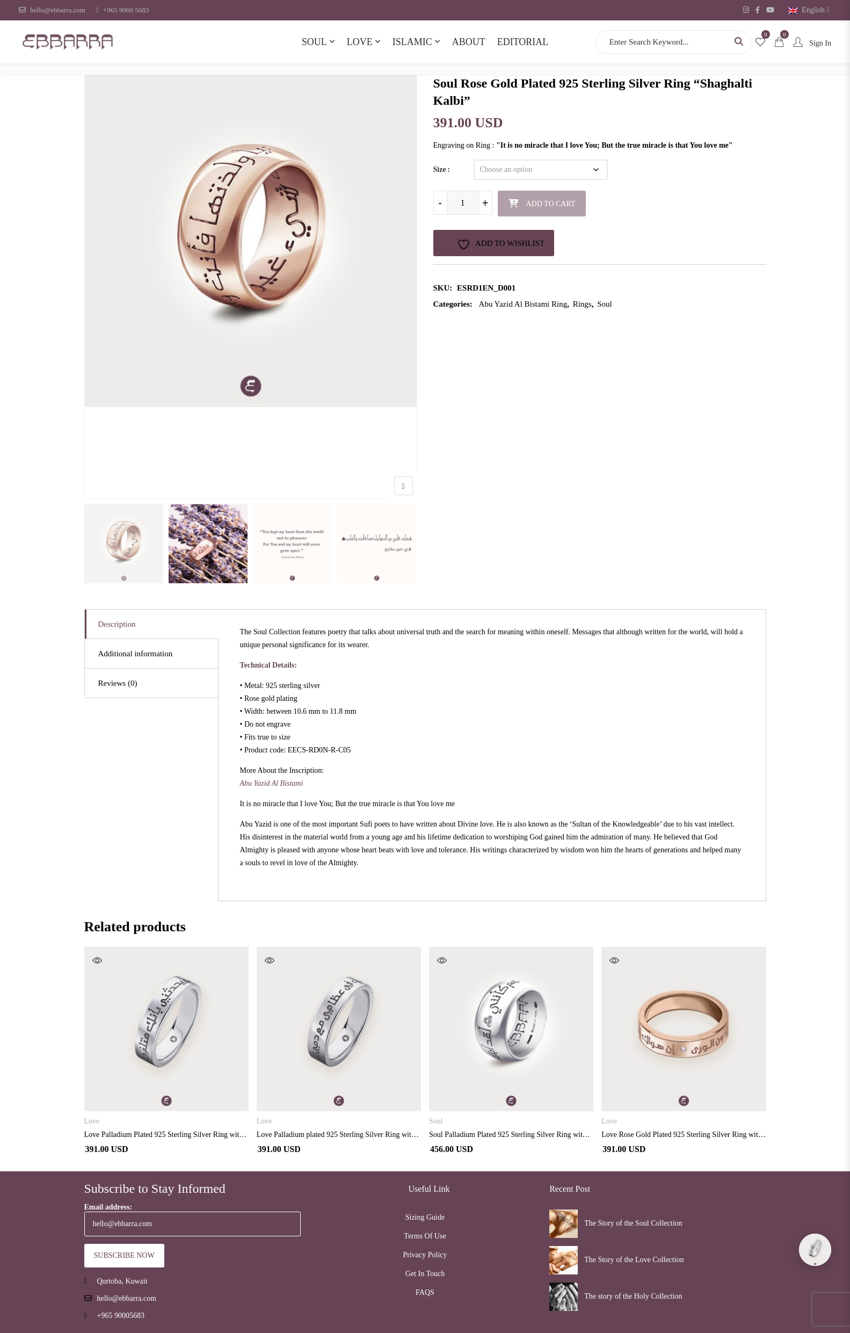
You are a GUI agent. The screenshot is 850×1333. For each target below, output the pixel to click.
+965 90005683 (120, 1316)
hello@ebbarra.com (52, 10)
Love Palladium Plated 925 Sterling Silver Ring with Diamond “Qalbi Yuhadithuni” (166, 1135)
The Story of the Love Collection (634, 1260)
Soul (314, 42)
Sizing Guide (425, 1217)
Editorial (523, 42)
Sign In (810, 43)
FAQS (425, 1292)
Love (360, 42)
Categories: (453, 304)
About (468, 42)
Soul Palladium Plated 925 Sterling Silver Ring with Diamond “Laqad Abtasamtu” (511, 1135)
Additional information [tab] (135, 653)
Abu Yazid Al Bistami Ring (523, 304)
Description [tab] (117, 624)
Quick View (97, 960)
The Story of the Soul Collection (633, 1223)
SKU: (443, 288)
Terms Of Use (425, 1236)
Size (439, 169)
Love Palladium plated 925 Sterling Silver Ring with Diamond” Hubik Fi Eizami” (339, 1135)
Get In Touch (425, 1274)
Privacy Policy (425, 1255)
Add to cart (551, 204)
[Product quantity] (462, 203)
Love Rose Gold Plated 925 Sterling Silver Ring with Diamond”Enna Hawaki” (683, 1135)
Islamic (412, 42)
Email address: (192, 1219)
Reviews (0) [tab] (117, 683)
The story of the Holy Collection (633, 1296)
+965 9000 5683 (122, 10)
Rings (582, 304)
